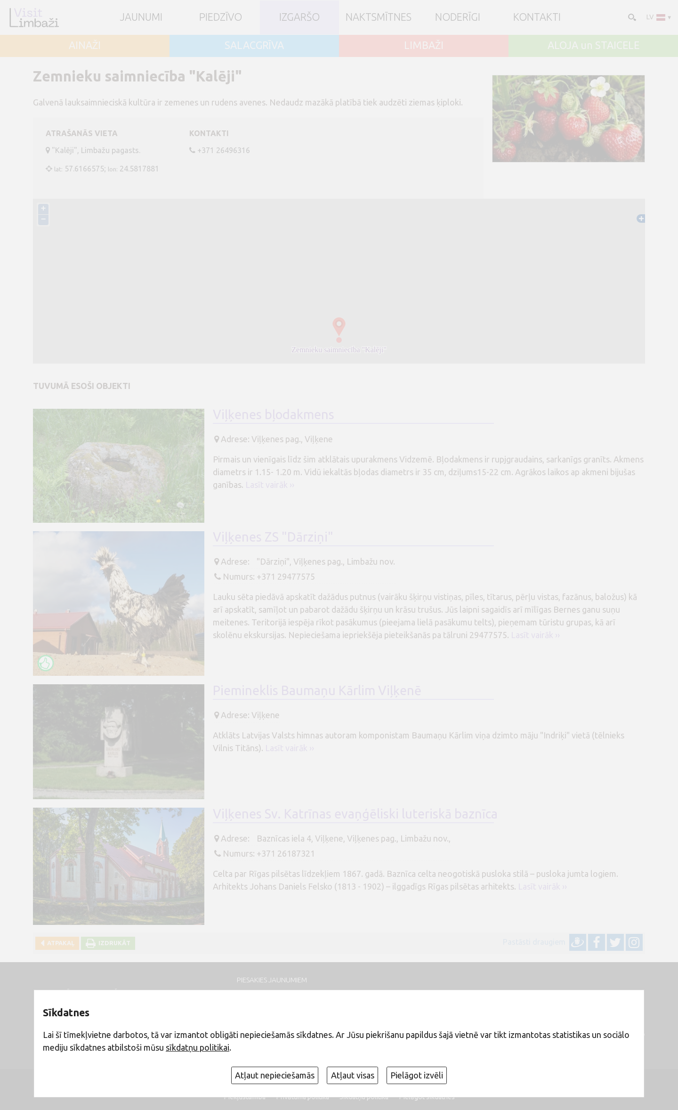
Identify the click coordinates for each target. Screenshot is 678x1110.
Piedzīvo (220, 17)
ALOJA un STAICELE (593, 46)
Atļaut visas (352, 1075)
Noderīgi (457, 17)
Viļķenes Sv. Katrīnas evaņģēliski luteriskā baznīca (355, 814)
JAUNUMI (141, 17)
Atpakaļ (59, 943)
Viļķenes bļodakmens (273, 414)
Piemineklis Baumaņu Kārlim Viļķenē (317, 690)
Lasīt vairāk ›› (269, 484)
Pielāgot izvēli (416, 1075)
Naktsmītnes (379, 17)
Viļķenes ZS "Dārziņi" (273, 537)
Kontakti (537, 17)
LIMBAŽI (424, 46)
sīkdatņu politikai (197, 1047)
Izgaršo (299, 17)
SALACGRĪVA (254, 46)
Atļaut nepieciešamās (275, 1075)
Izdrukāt (113, 943)
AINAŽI (85, 46)
